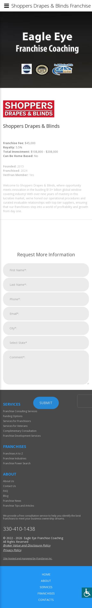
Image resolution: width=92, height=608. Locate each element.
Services (46, 587)
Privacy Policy (12, 550)
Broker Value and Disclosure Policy (26, 545)
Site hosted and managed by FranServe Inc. (27, 558)
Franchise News (12, 501)
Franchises (46, 593)
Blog (5, 496)
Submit (46, 476)
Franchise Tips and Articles (18, 505)
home (46, 574)
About (46, 581)
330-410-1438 (19, 528)
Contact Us (9, 486)
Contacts (46, 600)
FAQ (5, 491)
